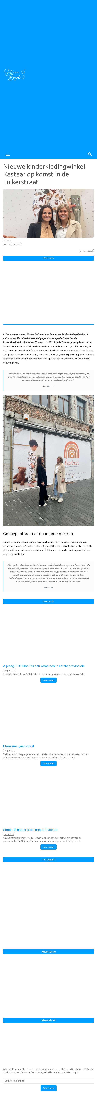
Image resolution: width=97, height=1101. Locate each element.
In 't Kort (7, 244)
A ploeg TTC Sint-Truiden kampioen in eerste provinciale (44, 666)
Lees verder (48, 680)
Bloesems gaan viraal (18, 746)
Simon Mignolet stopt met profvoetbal (30, 830)
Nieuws (17, 244)
